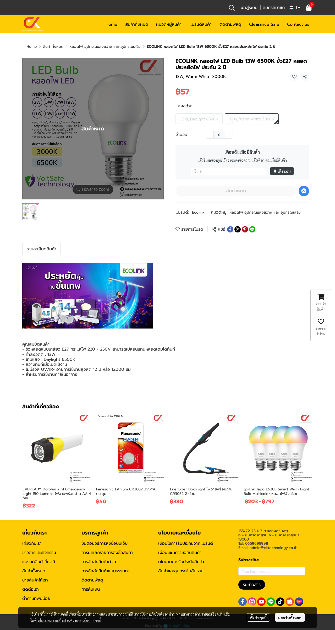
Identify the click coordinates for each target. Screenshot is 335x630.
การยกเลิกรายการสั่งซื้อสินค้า (107, 552)
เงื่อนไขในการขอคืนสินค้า (179, 552)
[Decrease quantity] (209, 134)
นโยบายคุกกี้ (91, 620)
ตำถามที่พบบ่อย (36, 598)
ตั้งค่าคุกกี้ (258, 617)
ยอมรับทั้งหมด (289, 617)
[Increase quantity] (229, 134)
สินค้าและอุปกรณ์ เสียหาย (181, 571)
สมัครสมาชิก (274, 7)
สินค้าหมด (236, 190)
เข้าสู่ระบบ (249, 7)
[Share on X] (237, 229)
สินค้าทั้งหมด (53, 46)
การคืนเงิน (90, 589)
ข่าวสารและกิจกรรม (39, 552)
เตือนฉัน (281, 171)
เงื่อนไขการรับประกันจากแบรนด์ (185, 543)
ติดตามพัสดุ (92, 580)
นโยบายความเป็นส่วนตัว (55, 620)
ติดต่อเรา (30, 589)
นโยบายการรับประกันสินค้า (181, 562)
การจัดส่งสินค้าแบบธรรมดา (105, 571)
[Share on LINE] (252, 229)
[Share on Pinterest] (245, 229)
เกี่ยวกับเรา (32, 543)
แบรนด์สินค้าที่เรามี (38, 562)
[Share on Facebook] (230, 229)
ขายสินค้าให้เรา (35, 580)
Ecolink (198, 212)
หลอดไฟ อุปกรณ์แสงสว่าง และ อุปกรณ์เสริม (105, 46)
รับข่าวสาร (252, 584)
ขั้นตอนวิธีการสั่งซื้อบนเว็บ (104, 543)
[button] (231, 7)
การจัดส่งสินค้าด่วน (98, 562)
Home (31, 46)
